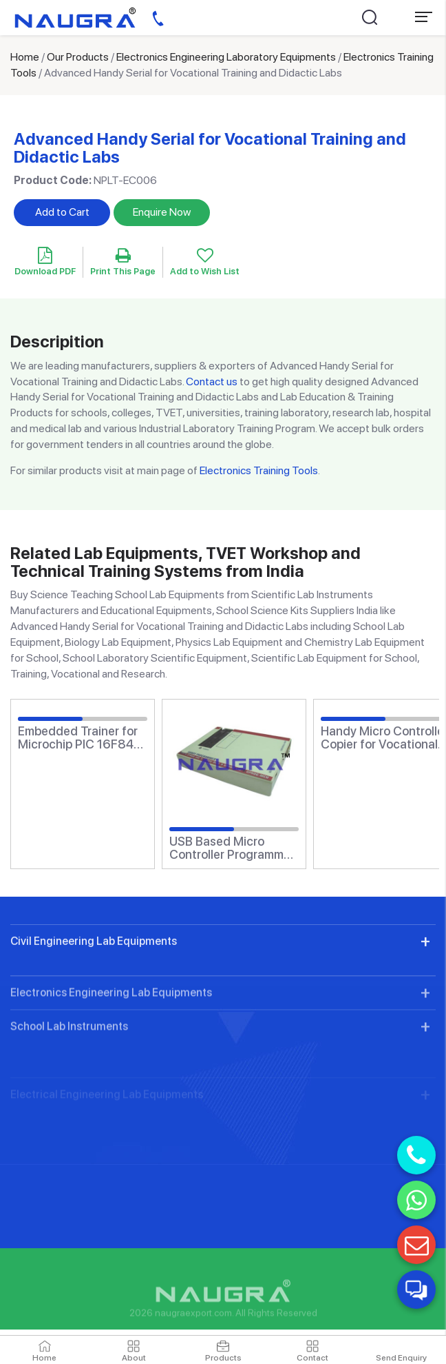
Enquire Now (162, 211)
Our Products (78, 56)
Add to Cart (62, 211)
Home (24, 56)
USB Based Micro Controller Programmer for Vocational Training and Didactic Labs (232, 848)
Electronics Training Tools (259, 470)
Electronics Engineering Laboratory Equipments (226, 56)
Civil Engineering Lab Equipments (93, 994)
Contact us (211, 381)
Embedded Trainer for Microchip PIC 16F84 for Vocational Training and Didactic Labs (80, 738)
